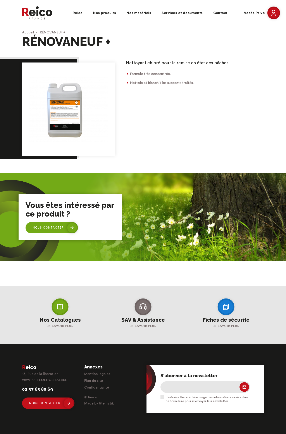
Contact (220, 13)
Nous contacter (55, 228)
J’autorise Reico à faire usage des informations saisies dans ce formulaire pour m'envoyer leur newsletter (207, 399)
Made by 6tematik (99, 403)
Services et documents (182, 13)
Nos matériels (138, 13)
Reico (78, 13)
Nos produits (104, 13)
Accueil (28, 32)
